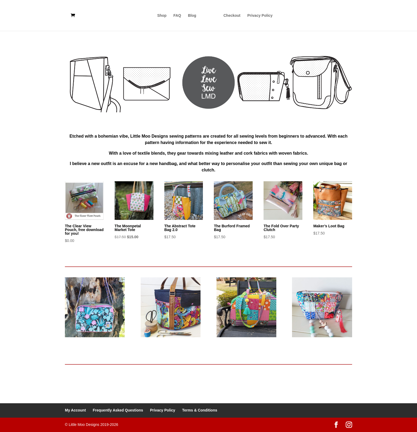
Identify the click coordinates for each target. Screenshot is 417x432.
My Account (75, 410)
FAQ (177, 16)
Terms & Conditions (199, 410)
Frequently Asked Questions (118, 410)
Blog (192, 16)
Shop (161, 16)
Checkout (231, 16)
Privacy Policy (260, 16)
